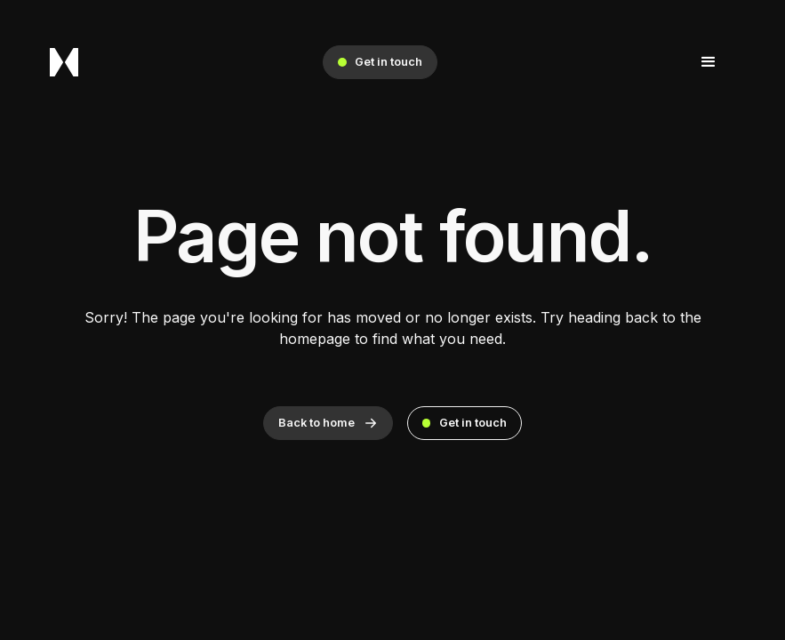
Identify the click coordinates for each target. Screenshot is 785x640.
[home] (64, 62)
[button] (708, 62)
